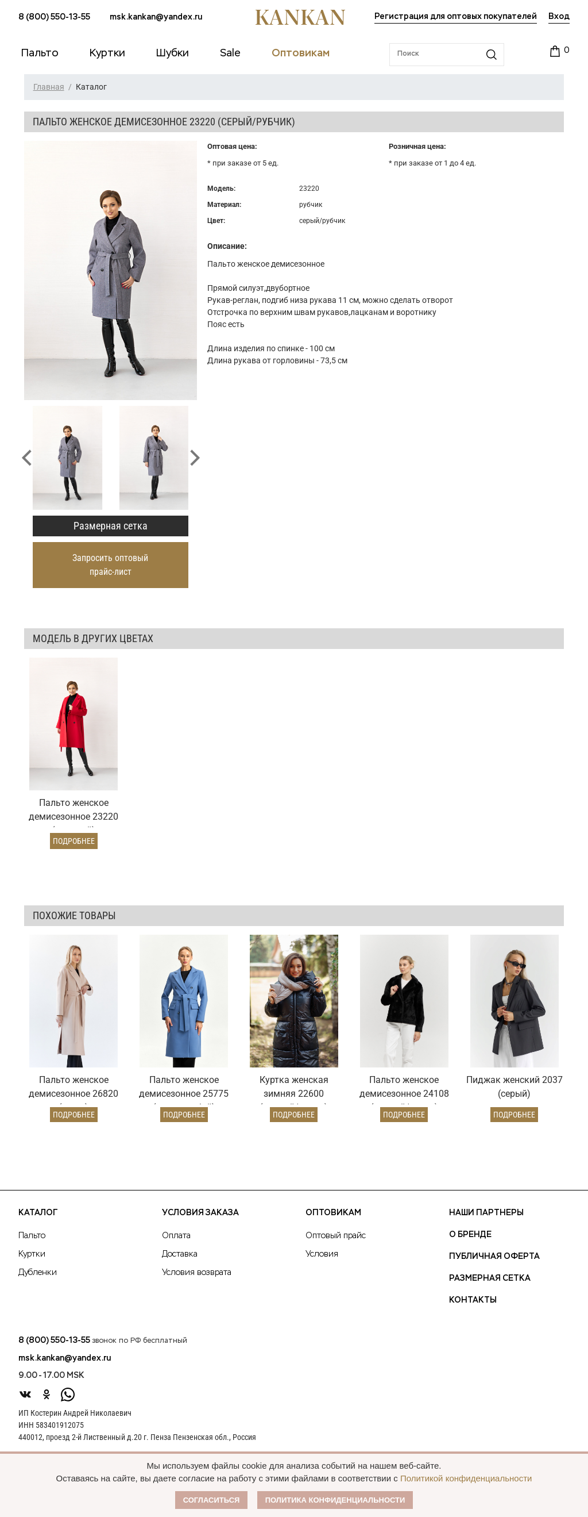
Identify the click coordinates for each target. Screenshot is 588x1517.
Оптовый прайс (335, 1236)
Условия (321, 1254)
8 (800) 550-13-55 (54, 17)
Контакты (473, 1300)
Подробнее (74, 841)
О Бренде (470, 1235)
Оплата (176, 1236)
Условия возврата (196, 1273)
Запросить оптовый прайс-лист (110, 564)
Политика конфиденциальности (335, 1500)
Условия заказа (200, 1213)
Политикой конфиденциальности (466, 1478)
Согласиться (211, 1500)
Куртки (31, 1254)
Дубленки (37, 1273)
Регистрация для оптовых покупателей (455, 17)
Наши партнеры (486, 1213)
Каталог (37, 1213)
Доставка (180, 1254)
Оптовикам (333, 1213)
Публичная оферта (494, 1257)
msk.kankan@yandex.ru (156, 17)
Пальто (31, 1236)
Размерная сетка (111, 526)
